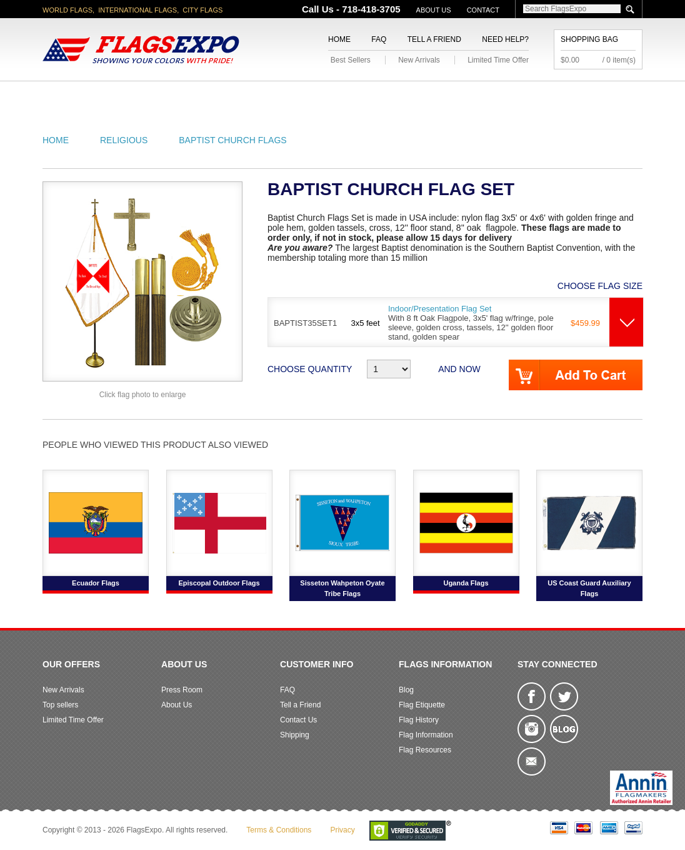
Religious (335, 96)
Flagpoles (408, 96)
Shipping (294, 735)
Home (339, 39)
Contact (483, 10)
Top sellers (60, 705)
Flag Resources (425, 750)
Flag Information (426, 735)
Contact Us (298, 720)
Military (269, 96)
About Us (433, 10)
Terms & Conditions (278, 830)
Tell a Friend (434, 39)
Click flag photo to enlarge (142, 394)
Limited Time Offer (498, 60)
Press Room (181, 690)
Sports (475, 96)
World (211, 96)
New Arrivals (419, 60)
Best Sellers (351, 60)
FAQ (378, 39)
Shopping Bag (589, 39)
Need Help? (505, 39)
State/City (147, 96)
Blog (406, 690)
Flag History (419, 720)
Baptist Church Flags (232, 140)
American (77, 96)
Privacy (342, 830)
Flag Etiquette (422, 705)
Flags (529, 96)
